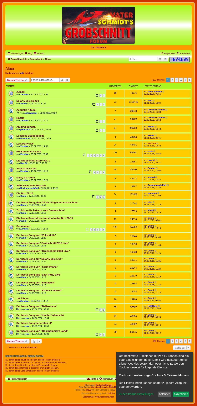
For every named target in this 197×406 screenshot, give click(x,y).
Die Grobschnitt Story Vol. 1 (33, 160)
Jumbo (20, 91)
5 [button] (185, 80)
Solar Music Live (26, 168)
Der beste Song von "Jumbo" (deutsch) (40, 315)
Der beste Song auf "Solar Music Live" (39, 258)
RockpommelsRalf (29, 188)
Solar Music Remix (27, 100)
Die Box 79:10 (24, 193)
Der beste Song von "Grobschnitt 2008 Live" (43, 251)
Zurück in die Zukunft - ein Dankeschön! (40, 210)
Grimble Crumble (156, 109)
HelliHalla (152, 306)
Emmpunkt (25, 138)
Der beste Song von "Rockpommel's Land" (42, 331)
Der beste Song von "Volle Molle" (36, 235)
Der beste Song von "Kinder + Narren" (39, 290)
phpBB (88, 390)
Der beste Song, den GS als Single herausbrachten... (48, 202)
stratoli (151, 177)
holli (21, 73)
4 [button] (181, 80)
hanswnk (152, 193)
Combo (151, 168)
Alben (10, 68)
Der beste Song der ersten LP (34, 323)
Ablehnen (164, 394)
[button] (190, 80)
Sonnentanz (23, 226)
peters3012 (26, 129)
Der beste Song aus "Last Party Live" (38, 274)
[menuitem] (28, 53)
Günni (23, 196)
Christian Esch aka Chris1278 (104, 387)
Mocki (151, 210)
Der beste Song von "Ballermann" (36, 306)
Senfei (23, 103)
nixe (150, 202)
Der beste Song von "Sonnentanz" (37, 266)
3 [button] (176, 80)
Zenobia (24, 94)
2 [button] (172, 80)
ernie (150, 151)
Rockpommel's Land (28, 151)
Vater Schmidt (155, 91)
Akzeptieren (181, 394)
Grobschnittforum (104, 385)
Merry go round (25, 177)
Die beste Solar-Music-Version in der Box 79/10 (44, 218)
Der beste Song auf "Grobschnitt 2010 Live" (42, 243)
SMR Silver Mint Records (31, 185)
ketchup (29, 73)
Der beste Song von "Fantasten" (35, 282)
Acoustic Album (26, 109)
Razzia (20, 117)
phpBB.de (111, 393)
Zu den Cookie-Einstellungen (136, 394)
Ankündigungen (26, 126)
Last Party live (24, 143)
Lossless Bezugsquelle (30, 135)
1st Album (22, 298)
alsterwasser (30, 113)
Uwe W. (24, 163)
